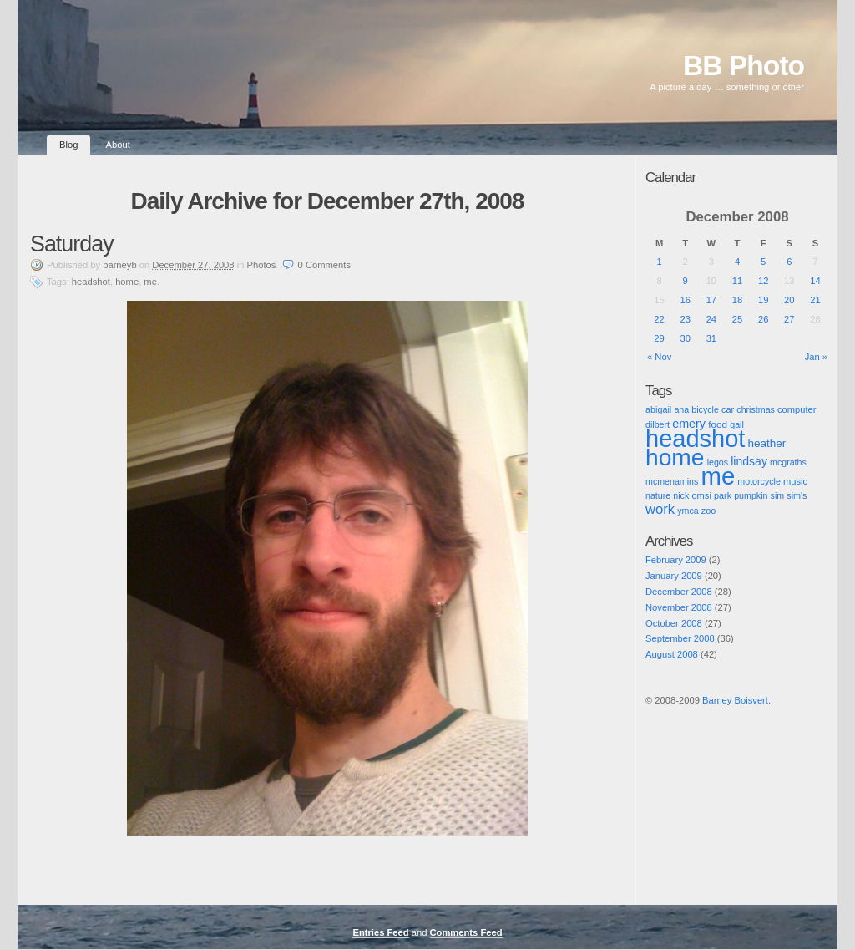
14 (815, 281)
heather (766, 443)
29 (659, 338)
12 (763, 281)
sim (778, 495)
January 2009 (673, 576)
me (150, 282)
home (127, 282)
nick (681, 495)
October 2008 (673, 623)
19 (763, 300)
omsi (701, 495)
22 (659, 319)
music (795, 481)
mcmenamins (671, 481)
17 (711, 300)
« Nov (659, 357)
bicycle (705, 409)
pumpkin (750, 495)
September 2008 (680, 638)
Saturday (72, 244)
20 (789, 300)
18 (737, 300)
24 (711, 319)
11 (737, 281)
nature (657, 495)
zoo (708, 510)
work (660, 509)
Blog (68, 145)
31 (711, 338)
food (717, 424)
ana (681, 409)
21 (815, 300)
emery (689, 423)
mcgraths (788, 462)
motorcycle (759, 481)
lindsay (749, 461)
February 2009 (675, 560)
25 (737, 319)
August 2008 (671, 654)
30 (685, 338)
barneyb (119, 265)
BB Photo (743, 65)
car (727, 409)
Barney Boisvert (735, 700)
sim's (797, 495)
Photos (261, 265)
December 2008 (678, 592)
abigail (658, 409)
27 (789, 319)
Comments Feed (466, 932)
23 (685, 319)
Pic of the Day (660, 714)
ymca (687, 510)
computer (796, 409)
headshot (91, 282)
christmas (755, 409)
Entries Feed (380, 932)
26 (763, 319)
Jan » (816, 357)
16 (685, 300)
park (722, 495)
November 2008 (678, 607)
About (118, 145)
